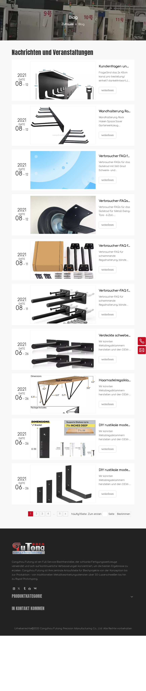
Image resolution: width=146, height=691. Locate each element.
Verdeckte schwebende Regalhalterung (115, 335)
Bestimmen (123, 514)
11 (59, 513)
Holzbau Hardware (23, 630)
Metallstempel (20, 607)
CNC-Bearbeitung (22, 623)
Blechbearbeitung (22, 614)
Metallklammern (21, 639)
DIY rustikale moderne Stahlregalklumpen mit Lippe (115, 470)
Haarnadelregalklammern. (115, 380)
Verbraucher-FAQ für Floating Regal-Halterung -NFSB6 (115, 245)
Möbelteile (18, 647)
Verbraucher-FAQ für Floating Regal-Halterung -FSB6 (115, 290)
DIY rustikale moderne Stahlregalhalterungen (115, 425)
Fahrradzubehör (22, 655)
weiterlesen (107, 90)
